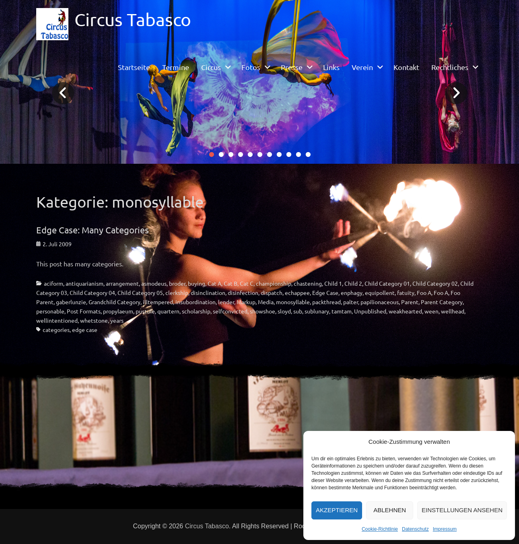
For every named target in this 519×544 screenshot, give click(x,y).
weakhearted (405, 311)
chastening (308, 283)
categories (56, 329)
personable (50, 311)
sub (297, 311)
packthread (326, 301)
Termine (175, 67)
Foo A (424, 292)
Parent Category (442, 301)
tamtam (342, 311)
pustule (145, 311)
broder (177, 283)
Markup (246, 301)
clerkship (176, 292)
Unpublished (370, 311)
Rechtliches (449, 67)
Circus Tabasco (132, 19)
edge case (84, 329)
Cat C (246, 283)
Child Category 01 (387, 283)
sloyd (284, 311)
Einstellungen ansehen (462, 510)
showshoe (262, 311)
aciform (53, 283)
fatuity (405, 292)
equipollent (380, 292)
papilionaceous (379, 301)
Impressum (445, 529)
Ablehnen (389, 510)
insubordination (195, 301)
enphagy (351, 292)
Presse (292, 67)
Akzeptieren (337, 510)
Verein (362, 67)
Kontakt (406, 67)
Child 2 (353, 283)
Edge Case (325, 292)
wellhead (452, 311)
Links (331, 67)
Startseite (134, 67)
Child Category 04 (92, 292)
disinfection (243, 292)
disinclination (208, 292)
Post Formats (84, 311)
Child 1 (333, 283)
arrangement (122, 283)
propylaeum (118, 311)
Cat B (230, 283)
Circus (211, 67)
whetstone (94, 320)
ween (431, 311)
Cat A (214, 283)
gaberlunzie (71, 301)
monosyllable (293, 301)
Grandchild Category (114, 301)
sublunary (317, 311)
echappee (297, 292)
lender (226, 301)
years (117, 320)
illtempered (158, 301)
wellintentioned (57, 320)
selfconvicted (230, 311)
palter (350, 301)
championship (273, 283)
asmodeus (154, 283)
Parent (409, 301)
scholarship (196, 311)
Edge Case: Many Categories (92, 230)
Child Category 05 (140, 292)
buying (196, 283)
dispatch (271, 292)
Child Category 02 (435, 283)
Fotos (250, 67)
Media (266, 301)
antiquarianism (84, 283)
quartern (168, 311)
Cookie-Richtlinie (380, 529)
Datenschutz (415, 529)
